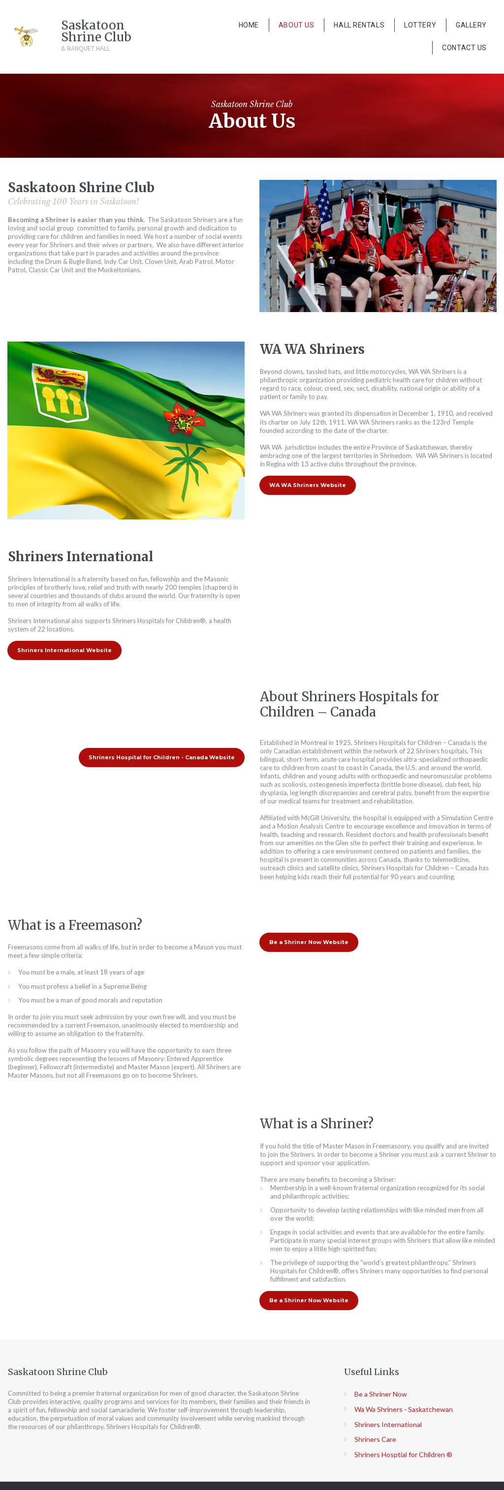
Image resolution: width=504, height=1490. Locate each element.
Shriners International (388, 1420)
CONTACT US (464, 48)
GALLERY (471, 25)
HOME (249, 25)
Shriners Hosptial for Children (399, 1450)
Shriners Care (375, 1436)
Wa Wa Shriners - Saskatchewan (403, 1405)
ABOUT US (296, 25)
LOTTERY (420, 25)
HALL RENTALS (359, 25)
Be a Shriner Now (380, 1390)
